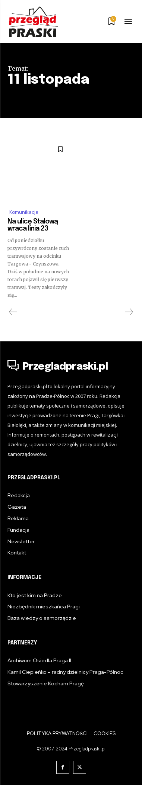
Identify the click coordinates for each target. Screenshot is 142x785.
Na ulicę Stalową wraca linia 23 (32, 225)
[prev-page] (13, 312)
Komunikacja (23, 212)
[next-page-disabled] (129, 312)
